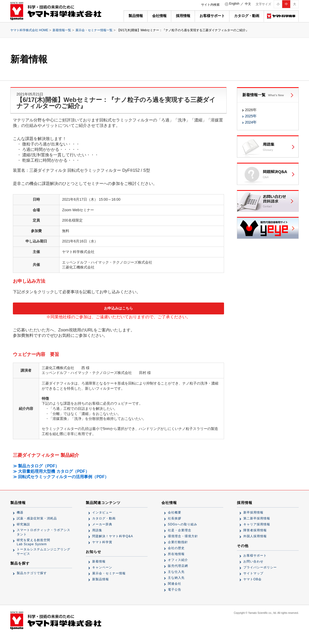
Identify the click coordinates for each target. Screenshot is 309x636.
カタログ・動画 (246, 16)
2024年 (250, 122)
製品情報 (135, 16)
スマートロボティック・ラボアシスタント (43, 532)
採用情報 (183, 16)
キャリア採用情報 (256, 524)
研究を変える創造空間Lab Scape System (33, 542)
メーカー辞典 (102, 524)
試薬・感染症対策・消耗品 (37, 518)
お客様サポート (212, 16)
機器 (20, 512)
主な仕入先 (176, 572)
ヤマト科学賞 (102, 542)
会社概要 (174, 512)
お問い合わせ (253, 561)
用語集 (97, 530)
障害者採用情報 (255, 530)
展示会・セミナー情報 (109, 573)
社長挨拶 (174, 518)
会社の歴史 (176, 548)
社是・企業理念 (179, 530)
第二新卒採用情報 (256, 518)
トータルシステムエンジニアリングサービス (43, 552)
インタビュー (102, 512)
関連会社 (174, 583)
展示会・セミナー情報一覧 (94, 30)
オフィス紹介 (178, 560)
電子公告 (174, 589)
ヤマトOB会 (252, 579)
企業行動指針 (178, 542)
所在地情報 (176, 554)
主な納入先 (176, 578)
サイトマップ (253, 573)
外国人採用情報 (255, 536)
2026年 (250, 110)
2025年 (250, 116)
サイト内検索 (210, 4)
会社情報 (159, 16)
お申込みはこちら (118, 308)
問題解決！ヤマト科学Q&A (112, 536)
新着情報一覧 (62, 30)
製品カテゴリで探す (32, 573)
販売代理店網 (178, 566)
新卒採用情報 (253, 512)
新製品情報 (100, 579)
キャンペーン (102, 567)
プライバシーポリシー (260, 567)
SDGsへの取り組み (182, 524)
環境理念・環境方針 (183, 536)
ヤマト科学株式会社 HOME (29, 30)
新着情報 (99, 561)
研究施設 (23, 524)
